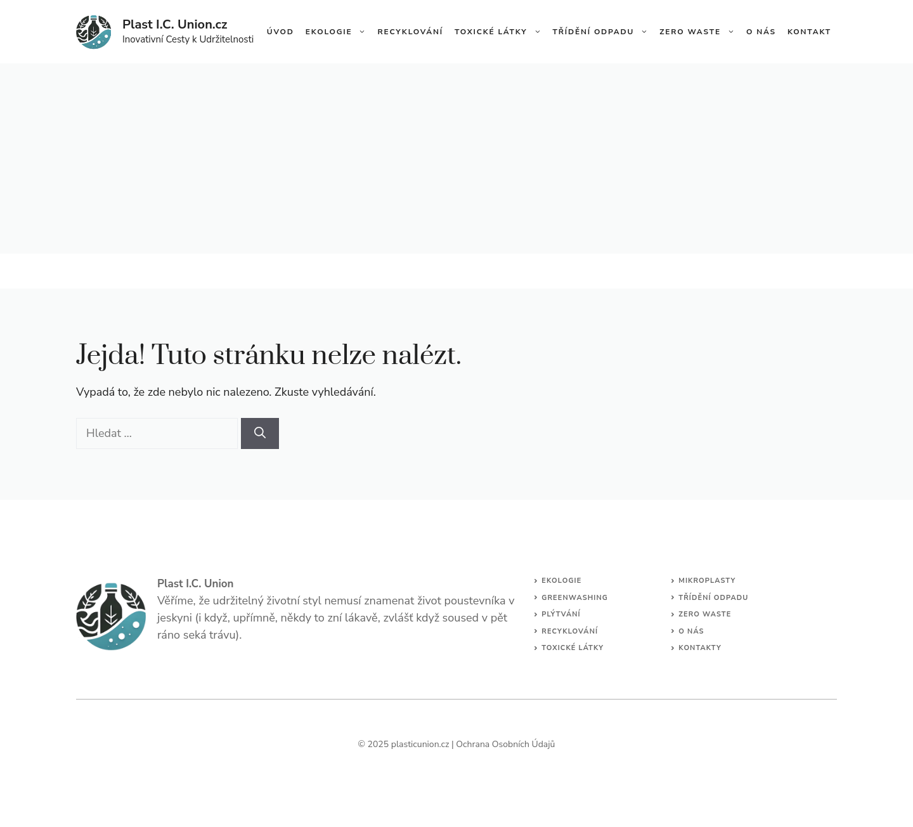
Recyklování (410, 32)
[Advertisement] (456, 158)
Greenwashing (574, 597)
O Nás (761, 32)
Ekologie (339, 32)
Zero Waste (700, 32)
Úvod (280, 32)
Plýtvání (561, 614)
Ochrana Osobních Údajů (505, 744)
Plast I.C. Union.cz (174, 24)
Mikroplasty (706, 580)
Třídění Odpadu (603, 32)
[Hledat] (260, 433)
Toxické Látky (501, 32)
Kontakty (700, 648)
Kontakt (809, 32)
